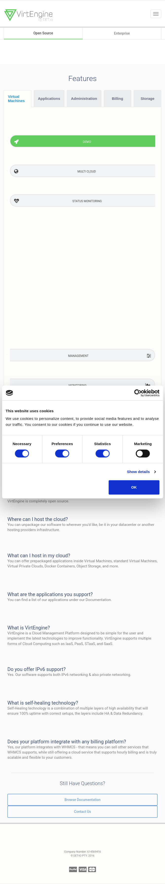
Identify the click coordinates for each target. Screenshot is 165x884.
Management (78, 356)
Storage (147, 98)
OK (134, 487)
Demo (87, 142)
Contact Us (82, 812)
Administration (84, 98)
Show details (138, 472)
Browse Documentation (83, 800)
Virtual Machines (16, 98)
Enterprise (122, 33)
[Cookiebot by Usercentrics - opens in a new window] (137, 393)
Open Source (43, 33)
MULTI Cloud (86, 171)
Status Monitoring (87, 201)
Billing (117, 98)
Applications (49, 98)
